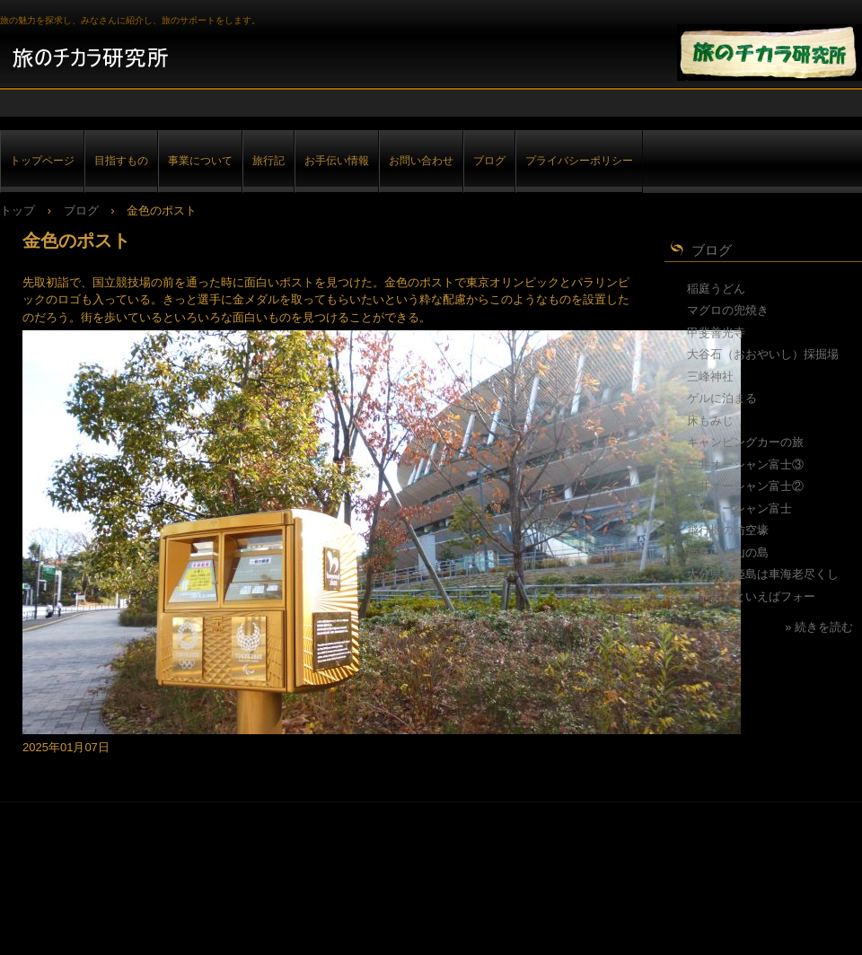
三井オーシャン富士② (745, 486)
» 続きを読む (819, 627)
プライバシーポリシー (579, 160)
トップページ (42, 160)
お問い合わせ (421, 160)
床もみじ (710, 420)
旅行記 (268, 160)
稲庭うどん (716, 288)
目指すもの (121, 160)
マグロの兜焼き (728, 310)
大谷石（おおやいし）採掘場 (763, 354)
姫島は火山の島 (728, 552)
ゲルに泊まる (722, 398)
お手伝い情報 (336, 160)
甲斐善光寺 (716, 332)
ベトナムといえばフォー (751, 596)
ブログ (489, 160)
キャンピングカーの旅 (745, 442)
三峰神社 (710, 376)
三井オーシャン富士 (739, 508)
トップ (17, 210)
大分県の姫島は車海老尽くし (763, 574)
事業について (200, 160)
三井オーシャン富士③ (745, 464)
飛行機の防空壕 (728, 530)
